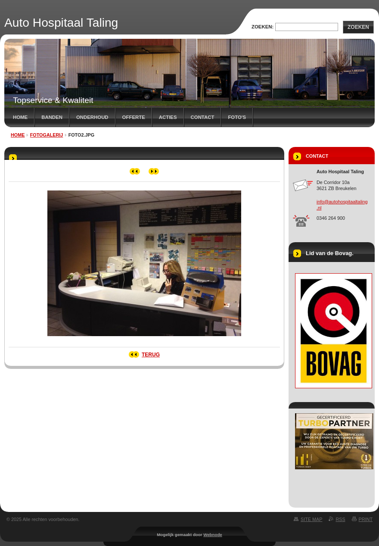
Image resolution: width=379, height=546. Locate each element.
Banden (51, 117)
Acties (168, 117)
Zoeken (358, 27)
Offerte (133, 117)
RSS (340, 519)
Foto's (237, 117)
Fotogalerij (46, 134)
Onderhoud (92, 117)
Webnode (212, 534)
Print (366, 519)
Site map (311, 519)
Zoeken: (262, 26)
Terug (151, 355)
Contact (202, 117)
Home (20, 117)
